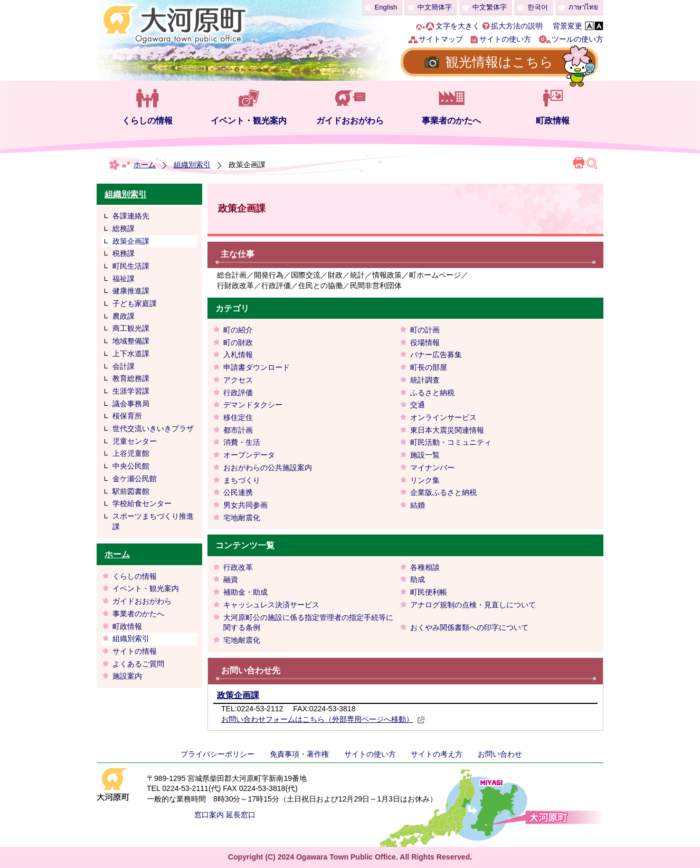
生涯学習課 (130, 391)
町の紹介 (238, 330)
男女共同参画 (245, 505)
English (386, 7)
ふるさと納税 (432, 392)
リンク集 (425, 480)
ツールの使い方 (577, 39)
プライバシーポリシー (217, 754)
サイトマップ (441, 39)
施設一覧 (425, 455)
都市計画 (238, 430)
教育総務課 (130, 378)
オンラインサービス (443, 417)
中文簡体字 (435, 7)
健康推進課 (130, 291)
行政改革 (238, 567)
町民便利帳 (428, 592)
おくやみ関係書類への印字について (469, 627)
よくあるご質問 (138, 664)
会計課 (123, 366)
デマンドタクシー (252, 404)
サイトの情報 (134, 651)
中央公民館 (130, 466)
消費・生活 (241, 442)
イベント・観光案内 (249, 120)
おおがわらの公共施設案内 (267, 467)
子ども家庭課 (134, 303)
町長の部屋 (428, 367)
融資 (230, 579)
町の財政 (238, 342)
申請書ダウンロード (256, 367)
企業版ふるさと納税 (443, 492)
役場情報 (425, 342)
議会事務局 (130, 403)
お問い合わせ (500, 754)
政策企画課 (130, 241)
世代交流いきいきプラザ (153, 428)
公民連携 (238, 492)
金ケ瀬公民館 (134, 478)
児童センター (134, 441)
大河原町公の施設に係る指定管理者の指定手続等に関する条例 (308, 622)
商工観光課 (130, 328)
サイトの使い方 (505, 39)
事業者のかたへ (451, 120)
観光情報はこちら (499, 61)
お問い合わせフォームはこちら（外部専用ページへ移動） (323, 719)
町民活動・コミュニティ (450, 442)
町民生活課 (130, 266)
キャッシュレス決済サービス (271, 604)
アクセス (238, 380)
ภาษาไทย (583, 7)
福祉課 (123, 278)
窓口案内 (209, 814)
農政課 (123, 316)
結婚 (417, 505)
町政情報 (553, 120)
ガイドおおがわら (350, 120)
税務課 (123, 253)
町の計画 (425, 330)
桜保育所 (127, 416)
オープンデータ (249, 455)
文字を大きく (458, 26)
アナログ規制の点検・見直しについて (473, 604)
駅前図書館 (130, 491)
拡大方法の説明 (517, 26)
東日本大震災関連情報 (447, 430)
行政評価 (238, 392)
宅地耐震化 (241, 517)
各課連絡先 (130, 216)
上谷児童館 (130, 453)
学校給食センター (142, 503)
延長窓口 (241, 814)
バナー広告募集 (436, 354)
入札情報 (238, 354)
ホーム (145, 164)
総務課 (123, 228)
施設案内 (127, 676)
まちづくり (241, 480)
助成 (417, 579)
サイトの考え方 (436, 754)
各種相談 (425, 567)
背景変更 (567, 26)
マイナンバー (432, 467)
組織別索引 (192, 164)
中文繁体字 (489, 7)
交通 (417, 404)
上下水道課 (130, 353)
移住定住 (238, 417)
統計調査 (425, 380)
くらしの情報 (147, 120)
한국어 (537, 7)
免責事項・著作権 (299, 754)
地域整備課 (130, 341)
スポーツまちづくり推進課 (153, 521)
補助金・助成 (245, 592)
